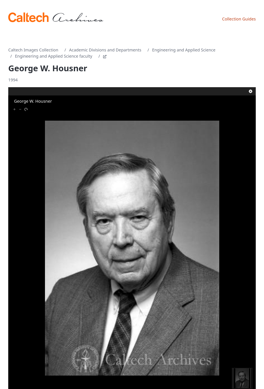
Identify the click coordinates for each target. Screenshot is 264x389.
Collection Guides (239, 19)
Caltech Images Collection (33, 50)
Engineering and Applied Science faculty (53, 56)
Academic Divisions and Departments (105, 50)
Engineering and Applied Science (184, 50)
